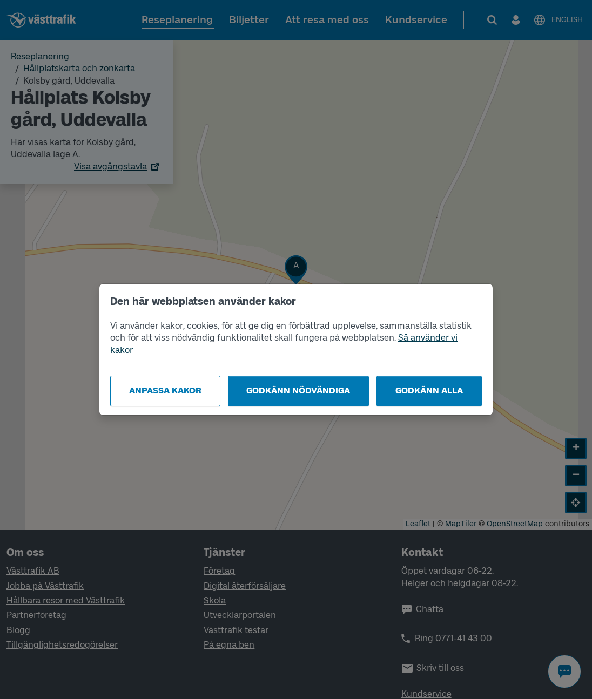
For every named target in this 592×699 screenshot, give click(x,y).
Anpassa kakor (165, 390)
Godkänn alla (429, 390)
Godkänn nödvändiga (298, 390)
